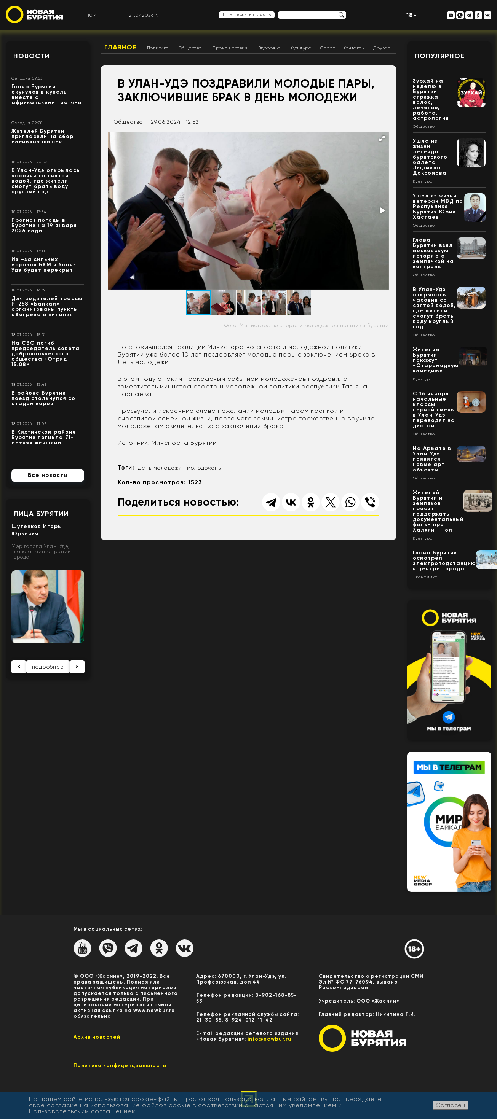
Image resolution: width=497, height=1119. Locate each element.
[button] (382, 138)
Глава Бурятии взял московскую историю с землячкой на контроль (433, 253)
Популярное (440, 56)
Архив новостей (97, 1037)
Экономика (425, 577)
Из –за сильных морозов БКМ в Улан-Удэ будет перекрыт (43, 264)
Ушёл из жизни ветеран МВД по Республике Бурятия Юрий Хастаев (438, 206)
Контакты (353, 48)
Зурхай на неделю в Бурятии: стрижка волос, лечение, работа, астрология (431, 99)
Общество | (129, 122)
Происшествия (230, 48)
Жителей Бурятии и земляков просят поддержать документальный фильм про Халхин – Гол (438, 511)
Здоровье (270, 48)
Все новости (48, 475)
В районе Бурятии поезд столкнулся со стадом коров (43, 398)
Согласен (450, 1105)
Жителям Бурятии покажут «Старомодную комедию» (436, 360)
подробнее (48, 667)
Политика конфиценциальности (120, 1065)
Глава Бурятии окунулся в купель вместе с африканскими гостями (46, 94)
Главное (120, 47)
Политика (158, 48)
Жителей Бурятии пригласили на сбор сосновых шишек (42, 136)
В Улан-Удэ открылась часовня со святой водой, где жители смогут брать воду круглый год (45, 181)
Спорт (327, 48)
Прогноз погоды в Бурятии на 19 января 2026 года (44, 225)
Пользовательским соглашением (82, 1111)
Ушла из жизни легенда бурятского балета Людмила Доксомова (430, 157)
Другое (381, 48)
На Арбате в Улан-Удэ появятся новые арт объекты (432, 459)
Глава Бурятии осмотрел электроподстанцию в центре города (444, 560)
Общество (190, 48)
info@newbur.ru (269, 1039)
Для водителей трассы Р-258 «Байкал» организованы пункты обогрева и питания (46, 306)
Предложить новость (247, 14)
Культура (301, 48)
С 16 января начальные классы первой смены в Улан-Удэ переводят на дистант (434, 409)
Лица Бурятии (41, 513)
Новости (31, 56)
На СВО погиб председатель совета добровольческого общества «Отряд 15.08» (45, 354)
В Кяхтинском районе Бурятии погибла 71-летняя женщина (43, 437)
